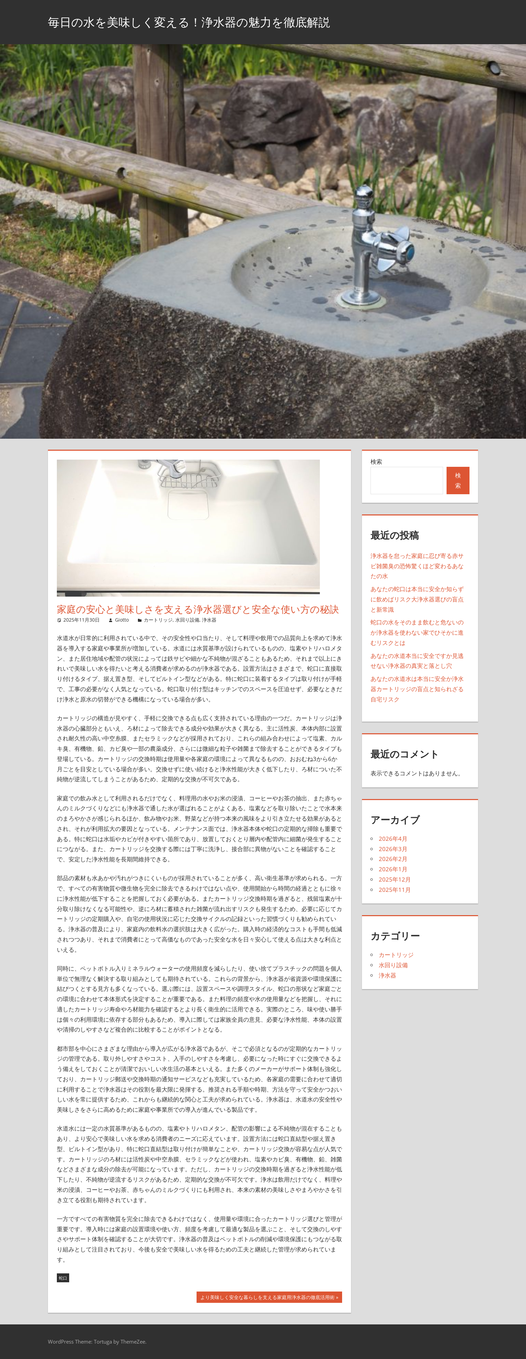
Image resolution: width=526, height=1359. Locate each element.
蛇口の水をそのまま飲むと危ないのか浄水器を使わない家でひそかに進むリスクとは (417, 632)
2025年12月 (395, 879)
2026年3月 (393, 849)
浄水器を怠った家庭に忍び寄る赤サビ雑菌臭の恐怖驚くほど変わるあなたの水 (417, 566)
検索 (376, 461)
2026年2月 (393, 859)
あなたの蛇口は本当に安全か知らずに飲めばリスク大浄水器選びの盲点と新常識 (417, 599)
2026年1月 (393, 869)
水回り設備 (187, 619)
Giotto (122, 619)
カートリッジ (158, 619)
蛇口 (63, 1278)
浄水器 (209, 619)
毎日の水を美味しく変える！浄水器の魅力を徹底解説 (197, 21)
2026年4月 (393, 839)
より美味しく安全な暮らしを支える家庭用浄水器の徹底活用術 (267, 1298)
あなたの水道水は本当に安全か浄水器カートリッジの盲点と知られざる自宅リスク (417, 689)
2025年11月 (395, 890)
